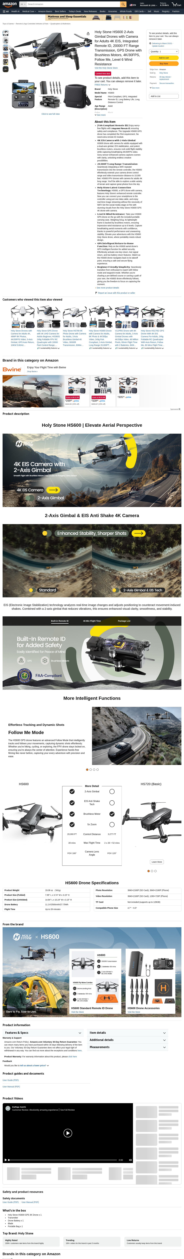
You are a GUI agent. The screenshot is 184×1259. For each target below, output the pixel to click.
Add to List (155, 96)
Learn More (157, 862)
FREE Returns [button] (103, 85)
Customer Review (20, 1110)
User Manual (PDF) (11, 1086)
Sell (149, 11)
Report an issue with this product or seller (115, 293)
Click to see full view (51, 114)
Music (156, 11)
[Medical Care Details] (35, 11)
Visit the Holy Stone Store (106, 68)
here (80, 1050)
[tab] (59, 621)
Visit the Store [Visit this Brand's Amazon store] (77, 1012)
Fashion (176, 11)
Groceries (112, 11)
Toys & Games (8, 24)
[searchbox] (73, 4)
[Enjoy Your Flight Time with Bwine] (46, 367)
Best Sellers (60, 11)
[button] (6, 11)
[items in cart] (176, 4)
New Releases (90, 11)
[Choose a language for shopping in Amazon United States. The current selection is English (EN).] (132, 4)
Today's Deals (75, 11)
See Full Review (67, 1110)
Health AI (15, 11)
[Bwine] (12, 369)
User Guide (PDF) (11, 1080)
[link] (23, 338)
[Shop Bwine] (32, 371)
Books (102, 11)
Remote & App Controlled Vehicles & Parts (32, 24)
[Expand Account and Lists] (156, 5)
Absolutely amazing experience (43, 1110)
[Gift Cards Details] (144, 11)
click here (72, 1056)
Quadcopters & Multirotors (60, 24)
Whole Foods (126, 11)
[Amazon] (10, 4)
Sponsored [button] (175, 409)
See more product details (108, 288)
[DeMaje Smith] (19, 1106)
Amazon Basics (45, 11)
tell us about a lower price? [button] (34, 1065)
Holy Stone (163, 73)
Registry (165, 11)
